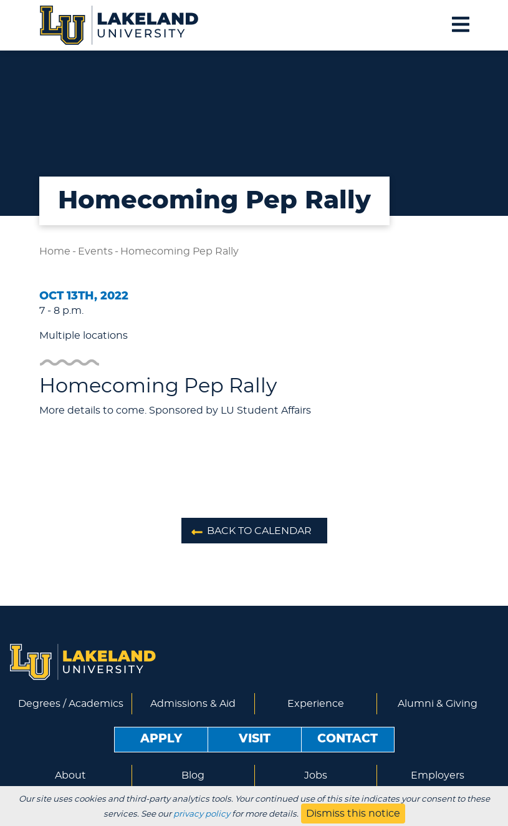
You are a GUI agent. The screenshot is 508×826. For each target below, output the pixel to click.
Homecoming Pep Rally (179, 251)
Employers (437, 775)
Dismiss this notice (353, 814)
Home (54, 251)
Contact (347, 739)
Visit (255, 739)
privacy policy (201, 814)
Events (95, 251)
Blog (192, 775)
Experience (315, 704)
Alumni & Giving (437, 704)
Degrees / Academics (70, 704)
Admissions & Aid (193, 704)
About (70, 775)
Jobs (315, 775)
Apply (161, 739)
